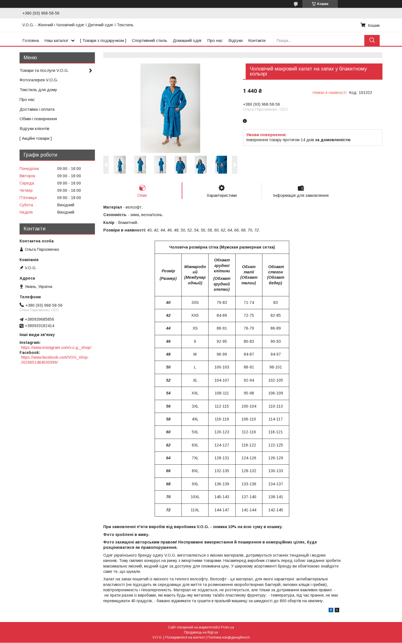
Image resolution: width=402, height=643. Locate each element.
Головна (30, 40)
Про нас (215, 40)
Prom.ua (227, 628)
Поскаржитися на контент (185, 638)
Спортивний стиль (149, 40)
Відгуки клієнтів (34, 128)
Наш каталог (56, 40)
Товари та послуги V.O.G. (44, 70)
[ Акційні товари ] (36, 138)
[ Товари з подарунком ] (103, 40)
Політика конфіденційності (228, 638)
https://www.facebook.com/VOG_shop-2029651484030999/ (55, 360)
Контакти (256, 40)
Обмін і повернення (38, 118)
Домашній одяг (187, 40)
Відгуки (235, 40)
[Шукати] (372, 40)
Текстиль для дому (38, 89)
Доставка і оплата (37, 109)
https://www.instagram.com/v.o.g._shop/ (56, 347)
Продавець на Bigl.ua (201, 633)
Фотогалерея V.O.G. (39, 79)
